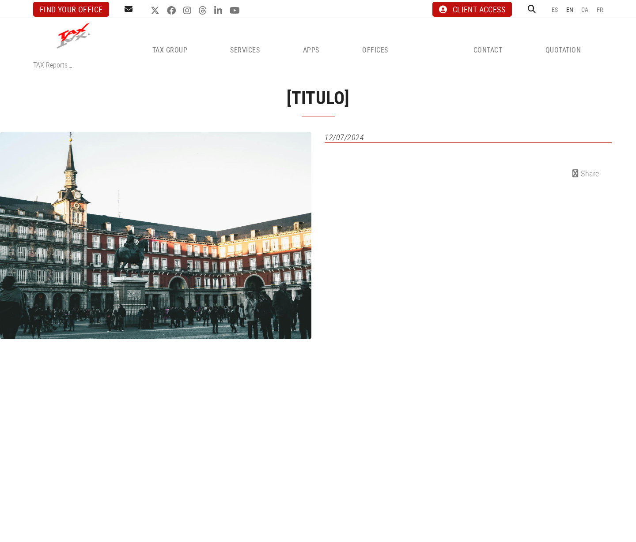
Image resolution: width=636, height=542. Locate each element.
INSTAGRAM (188, 10)
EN (570, 9)
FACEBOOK (172, 10)
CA (585, 9)
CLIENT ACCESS (472, 9)
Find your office (71, 9)
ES (555, 9)
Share (585, 173)
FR (600, 9)
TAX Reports (50, 65)
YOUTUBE (236, 10)
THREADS (204, 10)
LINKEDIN (219, 10)
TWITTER (156, 10)
